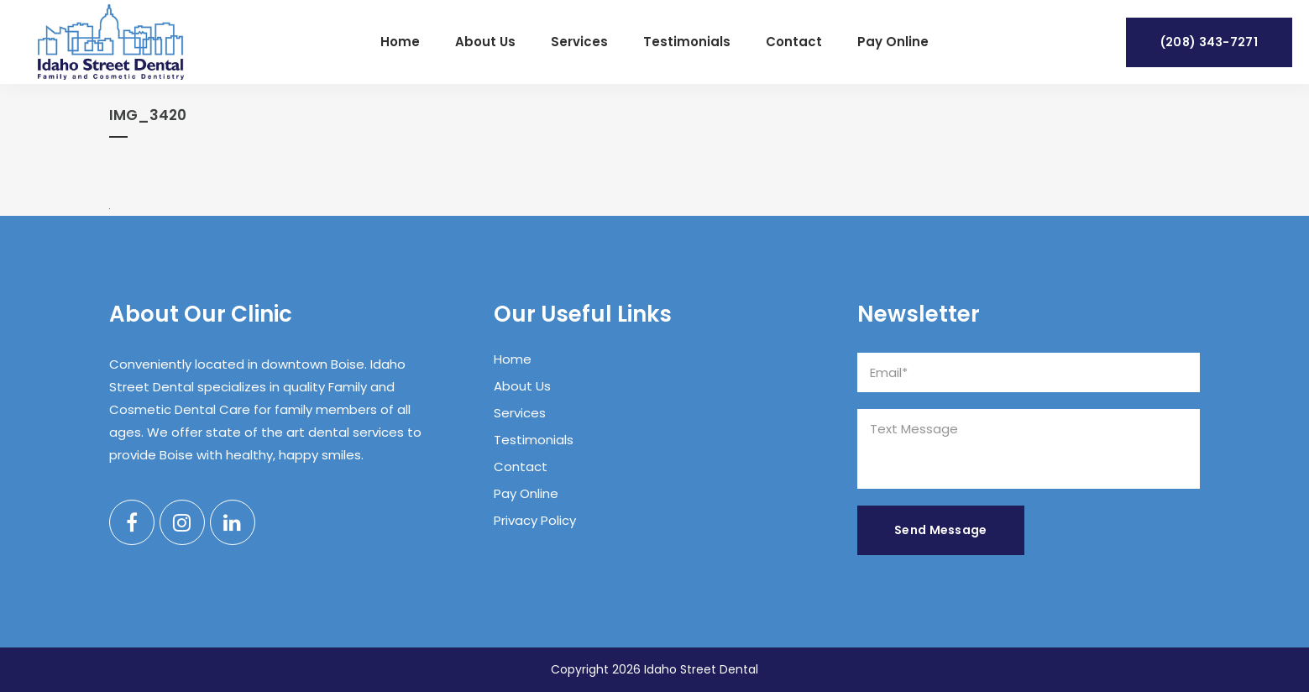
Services (520, 412)
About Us (522, 386)
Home (512, 359)
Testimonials (533, 439)
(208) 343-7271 (1209, 42)
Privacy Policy (535, 520)
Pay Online (526, 493)
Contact (520, 466)
